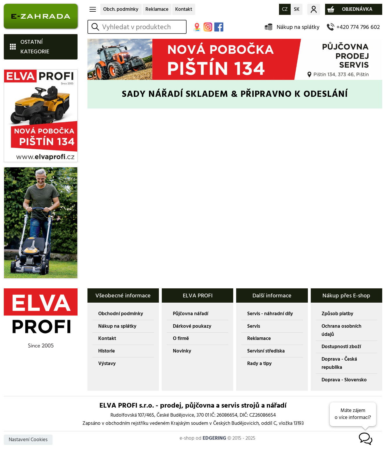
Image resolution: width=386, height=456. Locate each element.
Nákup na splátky (298, 27)
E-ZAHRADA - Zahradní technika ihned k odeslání (41, 16)
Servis (253, 326)
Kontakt (183, 9)
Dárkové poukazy (192, 326)
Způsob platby (337, 314)
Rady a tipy (259, 363)
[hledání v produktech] (143, 26)
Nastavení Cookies (28, 440)
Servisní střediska (266, 351)
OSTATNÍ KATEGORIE (34, 46)
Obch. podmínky (120, 9)
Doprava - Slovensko (344, 380)
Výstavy (107, 363)
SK (296, 9)
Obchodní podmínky (120, 314)
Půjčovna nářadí (190, 314)
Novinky (182, 351)
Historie (106, 351)
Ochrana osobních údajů (342, 330)
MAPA (196, 26)
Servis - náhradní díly (270, 314)
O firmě (181, 338)
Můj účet (313, 9)
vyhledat (96, 27)
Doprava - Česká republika (339, 363)
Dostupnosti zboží (341, 347)
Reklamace (157, 9)
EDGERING (214, 438)
